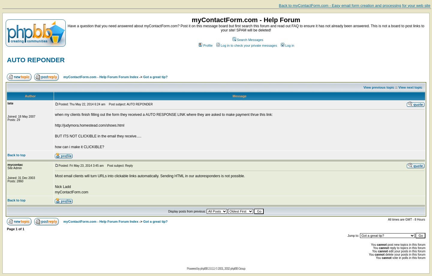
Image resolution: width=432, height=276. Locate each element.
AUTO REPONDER (36, 60)
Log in (287, 45)
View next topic (410, 87)
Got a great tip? (155, 77)
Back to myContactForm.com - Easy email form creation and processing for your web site (354, 5)
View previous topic (378, 87)
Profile (205, 45)
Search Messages (247, 40)
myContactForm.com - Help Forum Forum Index (100, 77)
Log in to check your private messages (246, 45)
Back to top (17, 155)
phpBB (204, 268)
